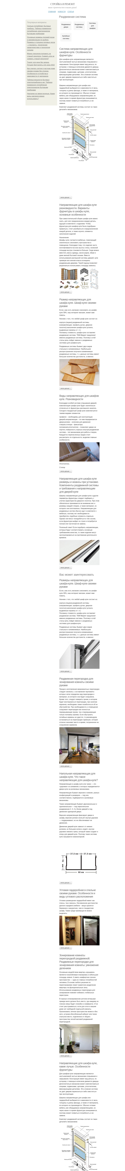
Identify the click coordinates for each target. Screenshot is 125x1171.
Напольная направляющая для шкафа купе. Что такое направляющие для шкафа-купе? (78, 777)
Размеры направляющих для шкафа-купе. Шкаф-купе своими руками (77, 583)
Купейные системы (66, 37)
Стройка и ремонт (62, 4)
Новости (62, 11)
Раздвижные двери (65, 26)
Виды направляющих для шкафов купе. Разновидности (79, 397)
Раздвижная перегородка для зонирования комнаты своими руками (76, 682)
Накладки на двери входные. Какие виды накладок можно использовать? (41, 96)
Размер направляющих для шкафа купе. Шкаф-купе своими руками (77, 303)
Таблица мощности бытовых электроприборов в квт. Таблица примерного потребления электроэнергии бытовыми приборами (39, 85)
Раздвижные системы (79, 26)
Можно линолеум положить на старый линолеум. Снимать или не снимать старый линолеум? (40, 56)
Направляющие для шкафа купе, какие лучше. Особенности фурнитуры (78, 1066)
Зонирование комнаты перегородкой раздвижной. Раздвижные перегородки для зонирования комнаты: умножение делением (79, 962)
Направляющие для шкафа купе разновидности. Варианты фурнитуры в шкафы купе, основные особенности (78, 209)
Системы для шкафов (92, 25)
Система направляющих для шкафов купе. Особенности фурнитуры (75, 52)
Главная (52, 11)
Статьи (70, 11)
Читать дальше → (65, 197)
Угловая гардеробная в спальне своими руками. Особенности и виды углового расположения (77, 893)
